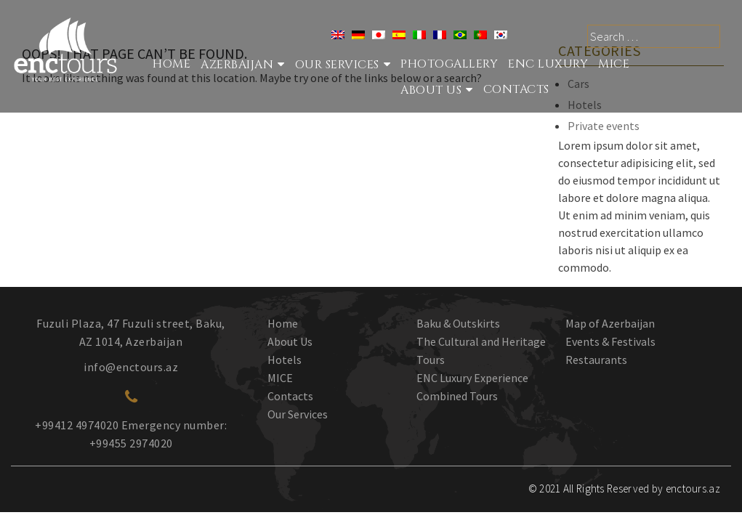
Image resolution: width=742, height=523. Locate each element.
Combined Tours (457, 396)
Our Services (297, 414)
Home (171, 64)
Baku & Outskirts (458, 323)
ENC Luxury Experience (472, 377)
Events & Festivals (610, 341)
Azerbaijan (237, 65)
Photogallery (449, 64)
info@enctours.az (131, 367)
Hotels (284, 359)
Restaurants (596, 359)
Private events (604, 125)
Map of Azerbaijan (610, 323)
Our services (337, 65)
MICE (613, 64)
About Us (430, 90)
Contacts (516, 89)
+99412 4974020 (76, 425)
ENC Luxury (548, 64)
